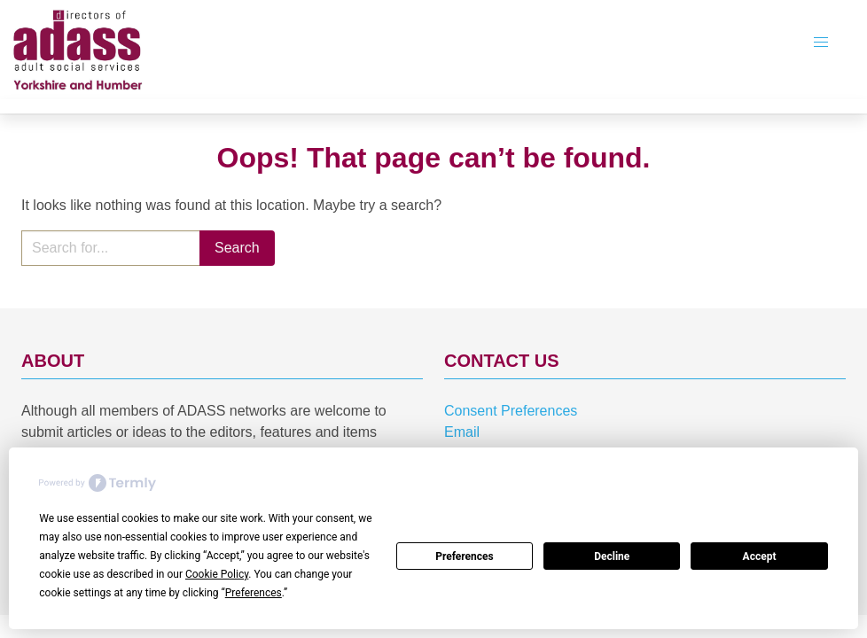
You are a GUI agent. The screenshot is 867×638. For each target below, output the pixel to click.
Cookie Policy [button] (216, 574)
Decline (611, 556)
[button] (820, 42)
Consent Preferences (510, 410)
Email (462, 432)
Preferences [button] (253, 593)
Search (237, 247)
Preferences (464, 556)
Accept (760, 556)
